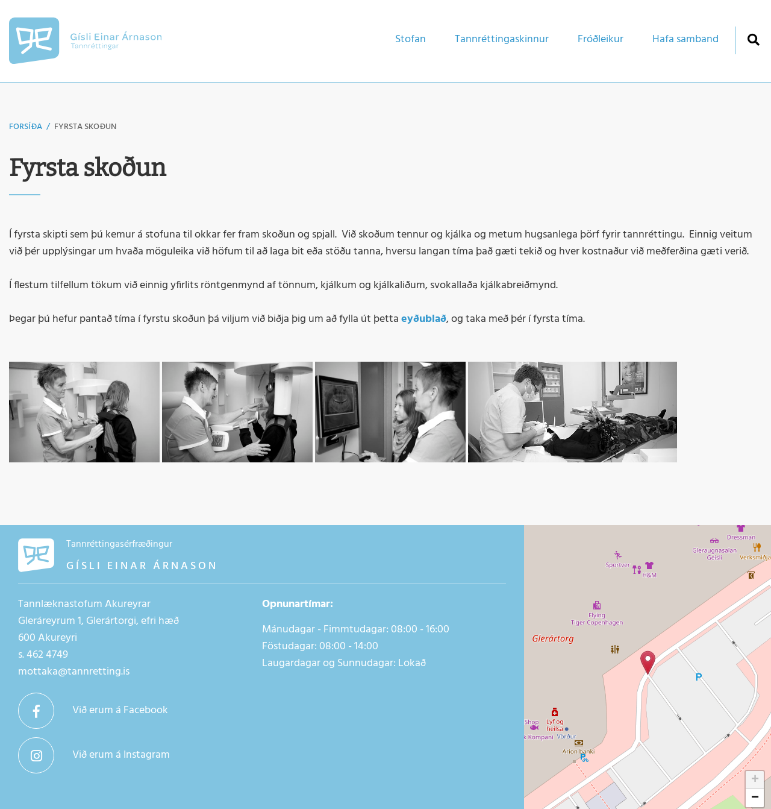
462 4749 (47, 655)
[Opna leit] (753, 39)
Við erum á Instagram (121, 755)
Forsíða (25, 127)
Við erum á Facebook (120, 710)
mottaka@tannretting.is (74, 672)
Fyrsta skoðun (85, 127)
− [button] (755, 798)
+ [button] (755, 780)
